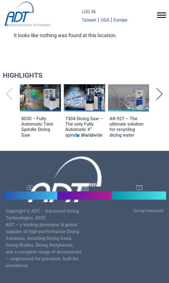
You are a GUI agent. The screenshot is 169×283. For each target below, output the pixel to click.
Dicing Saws (59, 238)
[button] (159, 94)
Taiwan (89, 20)
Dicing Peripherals (54, 245)
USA (105, 20)
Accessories (69, 252)
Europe (120, 20)
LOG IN (89, 11)
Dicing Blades (19, 245)
